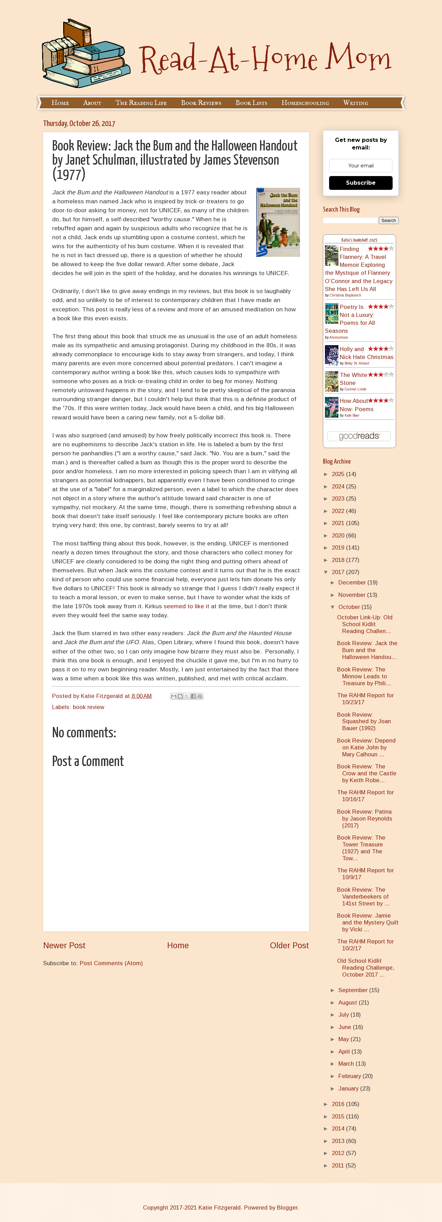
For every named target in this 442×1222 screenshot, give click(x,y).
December (352, 582)
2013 (339, 1141)
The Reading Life (141, 103)
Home (60, 103)
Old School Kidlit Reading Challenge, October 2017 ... (365, 968)
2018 (339, 560)
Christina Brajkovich (345, 295)
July (344, 1014)
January (349, 1088)
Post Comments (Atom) (111, 963)
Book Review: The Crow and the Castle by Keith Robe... (366, 773)
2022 (339, 511)
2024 (339, 486)
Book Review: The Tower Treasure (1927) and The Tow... (361, 848)
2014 (339, 1128)
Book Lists (251, 103)
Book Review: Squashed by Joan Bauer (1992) (364, 721)
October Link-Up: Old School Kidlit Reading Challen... (365, 624)
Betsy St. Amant (357, 363)
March (347, 1063)
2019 (339, 547)
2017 (339, 572)
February (350, 1076)
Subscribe (361, 183)
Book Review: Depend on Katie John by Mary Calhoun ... (366, 747)
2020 (339, 535)
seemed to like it (186, 606)
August (348, 1002)
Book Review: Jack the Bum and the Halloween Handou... (367, 650)
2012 (339, 1153)
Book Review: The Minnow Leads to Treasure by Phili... (364, 676)
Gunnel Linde (355, 389)
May (344, 1039)
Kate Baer (352, 415)
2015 (339, 1116)
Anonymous (338, 337)
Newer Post (64, 945)
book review (88, 707)
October (350, 607)
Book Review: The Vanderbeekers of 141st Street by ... (363, 896)
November (352, 595)
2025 (339, 474)
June (345, 1027)
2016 (339, 1104)
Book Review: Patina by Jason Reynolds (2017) (364, 818)
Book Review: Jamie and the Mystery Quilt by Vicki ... (367, 922)
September (353, 990)
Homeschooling (305, 103)
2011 (339, 1165)
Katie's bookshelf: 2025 (359, 240)
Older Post (289, 945)
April (345, 1051)
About (92, 103)
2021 (339, 523)
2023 (339, 498)
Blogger (287, 1207)
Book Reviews (201, 103)
